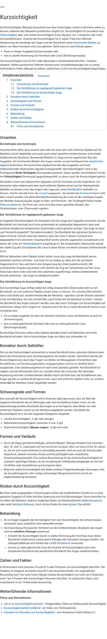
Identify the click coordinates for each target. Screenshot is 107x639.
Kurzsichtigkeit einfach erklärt (21, 608)
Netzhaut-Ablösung (23, 504)
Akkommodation (9, 204)
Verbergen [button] (43, 76)
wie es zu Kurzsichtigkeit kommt (22, 603)
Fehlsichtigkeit (8, 35)
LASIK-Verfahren (58, 543)
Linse (42, 193)
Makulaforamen (92, 500)
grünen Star (75, 504)
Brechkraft (73, 189)
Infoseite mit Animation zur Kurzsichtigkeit (28, 612)
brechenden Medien (85, 42)
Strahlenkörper (31, 243)
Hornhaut (85, 193)
